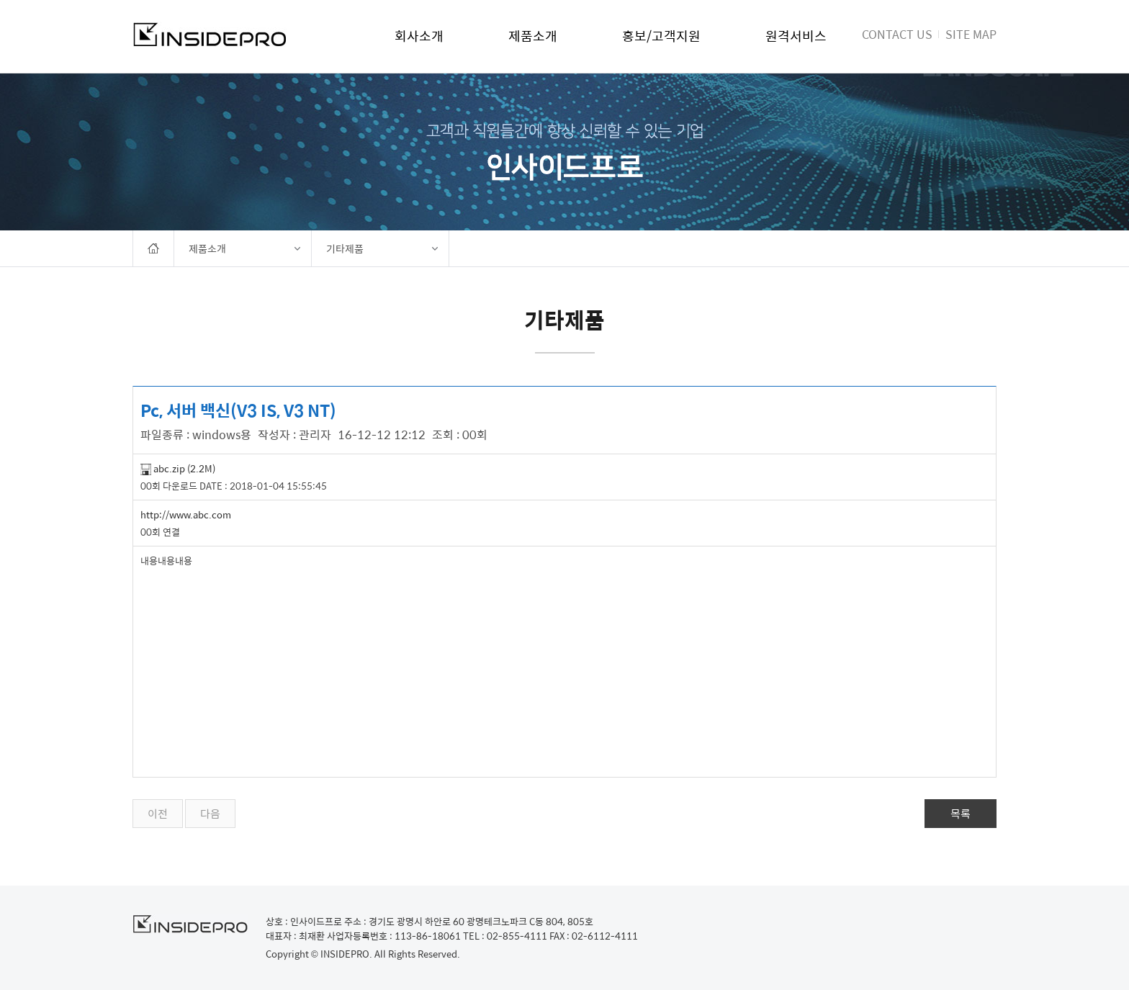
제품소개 (532, 35)
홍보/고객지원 (661, 35)
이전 (158, 814)
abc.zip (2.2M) (177, 468)
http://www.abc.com (185, 514)
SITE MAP (971, 33)
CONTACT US (897, 33)
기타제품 (345, 248)
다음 (210, 814)
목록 (960, 814)
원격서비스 (796, 35)
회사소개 (419, 35)
